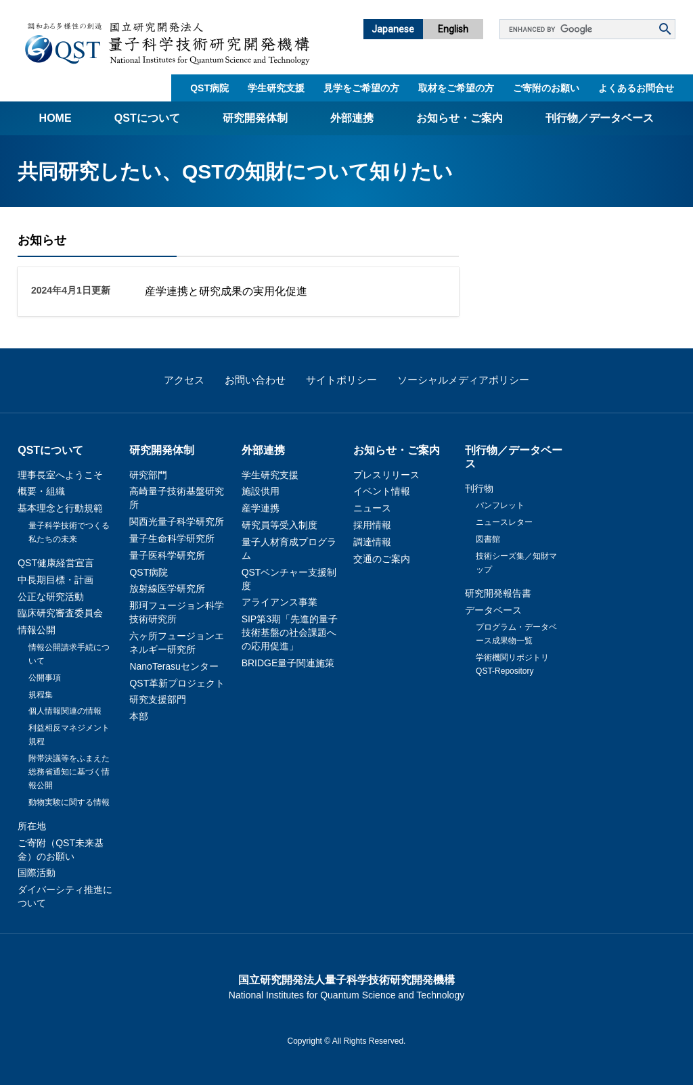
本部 (138, 716)
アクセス (184, 380)
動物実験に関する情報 (69, 802)
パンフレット (500, 505)
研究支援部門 (157, 699)
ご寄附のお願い (546, 88)
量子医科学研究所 (167, 555)
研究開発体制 (255, 118)
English (453, 29)
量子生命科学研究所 (172, 538)
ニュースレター (504, 522)
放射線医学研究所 (167, 588)
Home (55, 118)
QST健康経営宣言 (56, 562)
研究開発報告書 (498, 593)
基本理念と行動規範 (60, 508)
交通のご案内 (381, 558)
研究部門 (148, 474)
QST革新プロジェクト (177, 683)
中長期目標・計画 (55, 579)
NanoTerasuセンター (174, 666)
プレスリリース (386, 474)
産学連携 (261, 508)
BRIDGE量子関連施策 (288, 662)
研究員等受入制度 (279, 525)
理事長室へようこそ (60, 474)
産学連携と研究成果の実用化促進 (226, 291)
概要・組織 (41, 491)
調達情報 (372, 541)
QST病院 (209, 88)
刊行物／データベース (599, 118)
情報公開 (36, 629)
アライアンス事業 (279, 602)
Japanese (393, 29)
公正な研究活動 (51, 596)
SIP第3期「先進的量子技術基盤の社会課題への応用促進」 (290, 632)
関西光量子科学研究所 (176, 521)
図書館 (488, 539)
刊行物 (479, 488)
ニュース (372, 508)
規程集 (40, 694)
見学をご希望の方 (361, 88)
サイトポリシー (341, 380)
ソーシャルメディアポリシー (463, 380)
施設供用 (261, 491)
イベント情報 (381, 491)
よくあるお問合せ (636, 88)
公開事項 (44, 678)
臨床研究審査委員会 (60, 612)
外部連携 (352, 118)
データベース (493, 610)
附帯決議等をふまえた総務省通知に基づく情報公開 (69, 772)
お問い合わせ (255, 380)
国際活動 (36, 872)
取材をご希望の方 (456, 88)
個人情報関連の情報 (65, 711)
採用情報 (372, 525)
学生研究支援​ (276, 88)
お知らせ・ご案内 (459, 118)
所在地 (32, 826)
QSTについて (147, 118)
